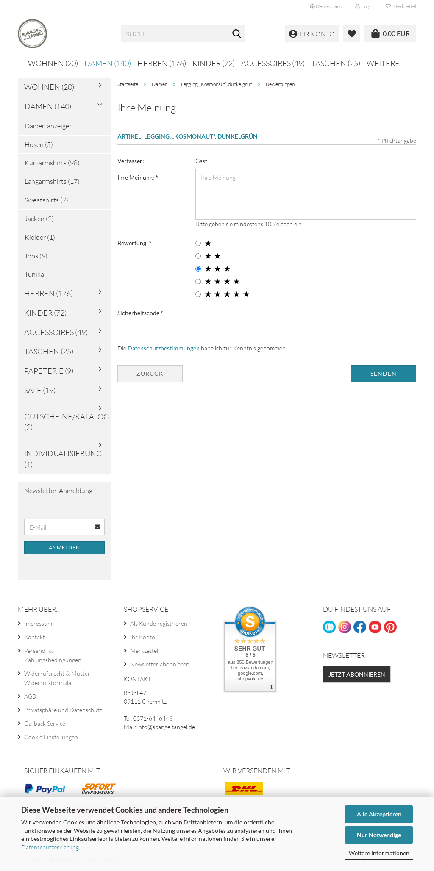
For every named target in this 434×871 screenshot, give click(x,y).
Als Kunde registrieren (158, 625)
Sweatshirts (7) (46, 202)
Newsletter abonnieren (159, 665)
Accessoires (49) (273, 63)
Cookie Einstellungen (51, 738)
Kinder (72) (213, 63)
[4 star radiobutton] (198, 283)
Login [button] (364, 6)
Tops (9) (36, 257)
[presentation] (259, 322)
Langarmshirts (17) (52, 183)
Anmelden (64, 549)
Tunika (34, 276)
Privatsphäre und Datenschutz (63, 711)
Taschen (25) (335, 63)
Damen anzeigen (49, 127)
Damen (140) (107, 63)
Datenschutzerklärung (50, 847)
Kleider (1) (40, 239)
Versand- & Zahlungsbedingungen (52, 657)
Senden (383, 375)
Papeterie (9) (48, 372)
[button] (326, 6)
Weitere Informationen (379, 853)
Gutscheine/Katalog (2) (66, 423)
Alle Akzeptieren (379, 814)
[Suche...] (237, 34)
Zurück (150, 375)
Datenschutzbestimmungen (164, 349)
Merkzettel (401, 6)
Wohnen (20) (53, 63)
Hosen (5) (39, 146)
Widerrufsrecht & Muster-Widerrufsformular (58, 679)
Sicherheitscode (139, 314)
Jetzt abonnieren (356, 676)
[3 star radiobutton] (198, 270)
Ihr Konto (142, 638)
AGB (30, 698)
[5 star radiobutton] (198, 296)
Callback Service (44, 725)
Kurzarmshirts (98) (52, 165)
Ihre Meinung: (136, 179)
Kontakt (34, 638)
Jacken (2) (39, 220)
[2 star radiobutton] (198, 258)
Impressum (38, 625)
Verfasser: (130, 162)
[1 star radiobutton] (198, 245)
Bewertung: (133, 244)
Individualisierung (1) (63, 461)
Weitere (383, 63)
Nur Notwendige (379, 834)
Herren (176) (161, 63)
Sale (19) (40, 392)
